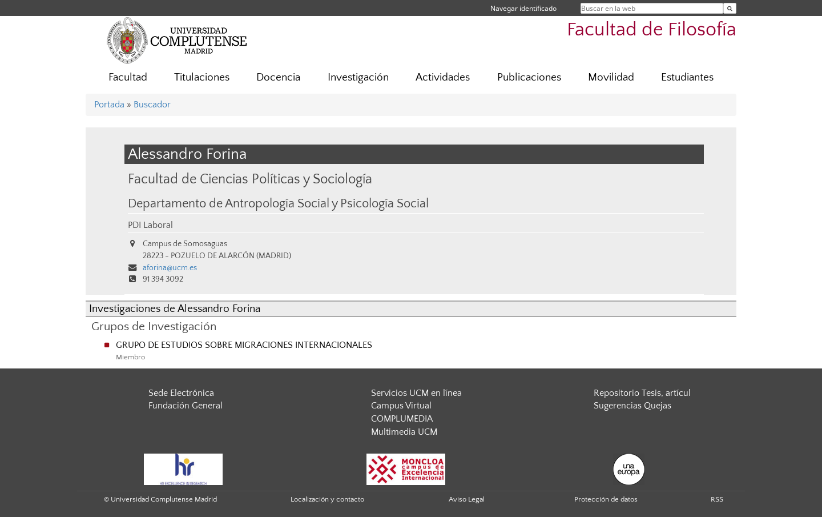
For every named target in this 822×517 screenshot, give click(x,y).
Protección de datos (606, 499)
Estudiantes (687, 77)
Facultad (127, 77)
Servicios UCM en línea (416, 393)
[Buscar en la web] (729, 8)
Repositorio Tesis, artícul (642, 393)
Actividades (443, 77)
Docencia (278, 77)
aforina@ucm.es (170, 267)
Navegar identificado (523, 8)
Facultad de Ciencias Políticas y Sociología (250, 179)
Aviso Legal (467, 499)
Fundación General (185, 405)
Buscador (152, 104)
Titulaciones (201, 77)
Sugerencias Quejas (632, 405)
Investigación (358, 77)
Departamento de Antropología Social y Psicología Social (278, 204)
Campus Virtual (401, 405)
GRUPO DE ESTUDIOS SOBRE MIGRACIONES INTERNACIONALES (244, 345)
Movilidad (611, 77)
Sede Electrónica (181, 393)
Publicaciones (529, 77)
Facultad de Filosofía (651, 30)
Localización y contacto (327, 499)
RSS (717, 499)
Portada (109, 104)
